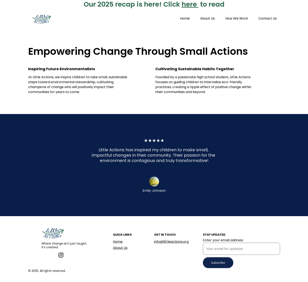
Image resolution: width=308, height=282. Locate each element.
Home (185, 18)
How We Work (236, 18)
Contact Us (267, 18)
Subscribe (218, 265)
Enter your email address (223, 242)
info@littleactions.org (171, 242)
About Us (207, 18)
